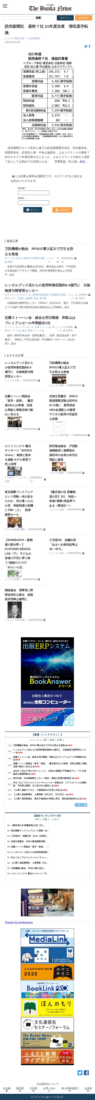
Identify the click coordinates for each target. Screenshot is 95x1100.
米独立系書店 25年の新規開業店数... (29, 841)
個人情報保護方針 (70, 1089)
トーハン (9, 327)
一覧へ (79, 805)
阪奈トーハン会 (36, 330)
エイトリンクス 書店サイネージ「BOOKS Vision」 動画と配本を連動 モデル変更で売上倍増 (18, 455)
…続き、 (82, 161)
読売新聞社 (34, 38)
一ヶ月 (53, 819)
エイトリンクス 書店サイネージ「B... (30, 873)
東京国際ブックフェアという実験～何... (30, 830)
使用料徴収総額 (41, 294)
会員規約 (88, 1089)
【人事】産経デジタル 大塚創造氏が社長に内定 (36, 790)
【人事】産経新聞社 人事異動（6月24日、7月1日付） (39, 794)
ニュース (9, 38)
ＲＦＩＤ (9, 258)
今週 (44, 819)
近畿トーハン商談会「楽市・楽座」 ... (30, 846)
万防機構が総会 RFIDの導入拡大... (28, 868)
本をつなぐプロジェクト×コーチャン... (29, 857)
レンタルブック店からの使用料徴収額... (30, 852)
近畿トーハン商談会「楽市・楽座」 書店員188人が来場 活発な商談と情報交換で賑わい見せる (19, 405)
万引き (18, 258)
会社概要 (6, 1089)
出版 (17, 380)
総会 (36, 298)
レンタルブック (23, 294)
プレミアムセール (24, 327)
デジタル (9, 477)
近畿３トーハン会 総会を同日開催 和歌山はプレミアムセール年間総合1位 (50, 757)
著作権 (43, 298)
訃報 (59, 740)
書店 (10, 262)
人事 (17, 620)
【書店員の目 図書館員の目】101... (27, 825)
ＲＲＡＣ (9, 294)
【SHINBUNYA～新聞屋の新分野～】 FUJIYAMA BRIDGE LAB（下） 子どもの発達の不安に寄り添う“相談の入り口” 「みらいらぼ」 (19, 554)
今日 (37, 819)
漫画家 (29, 298)
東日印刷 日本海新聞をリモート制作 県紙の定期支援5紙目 (42, 778)
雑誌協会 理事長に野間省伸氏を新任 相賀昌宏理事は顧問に (19, 595)
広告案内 (33, 1089)
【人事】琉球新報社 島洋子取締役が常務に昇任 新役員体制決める (46, 798)
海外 (66, 435)
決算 (22, 38)
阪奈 (24, 330)
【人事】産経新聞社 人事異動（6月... (29, 863)
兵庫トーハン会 (43, 327)
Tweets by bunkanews (19, 922)
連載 (22, 529)
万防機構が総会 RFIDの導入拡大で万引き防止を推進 (62, 367)
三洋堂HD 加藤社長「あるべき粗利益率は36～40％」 (63, 545)
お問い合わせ (49, 1089)
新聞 (17, 38)
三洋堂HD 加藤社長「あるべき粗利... (29, 836)
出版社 (21, 298)
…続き (11, 274)
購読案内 (20, 1089)
